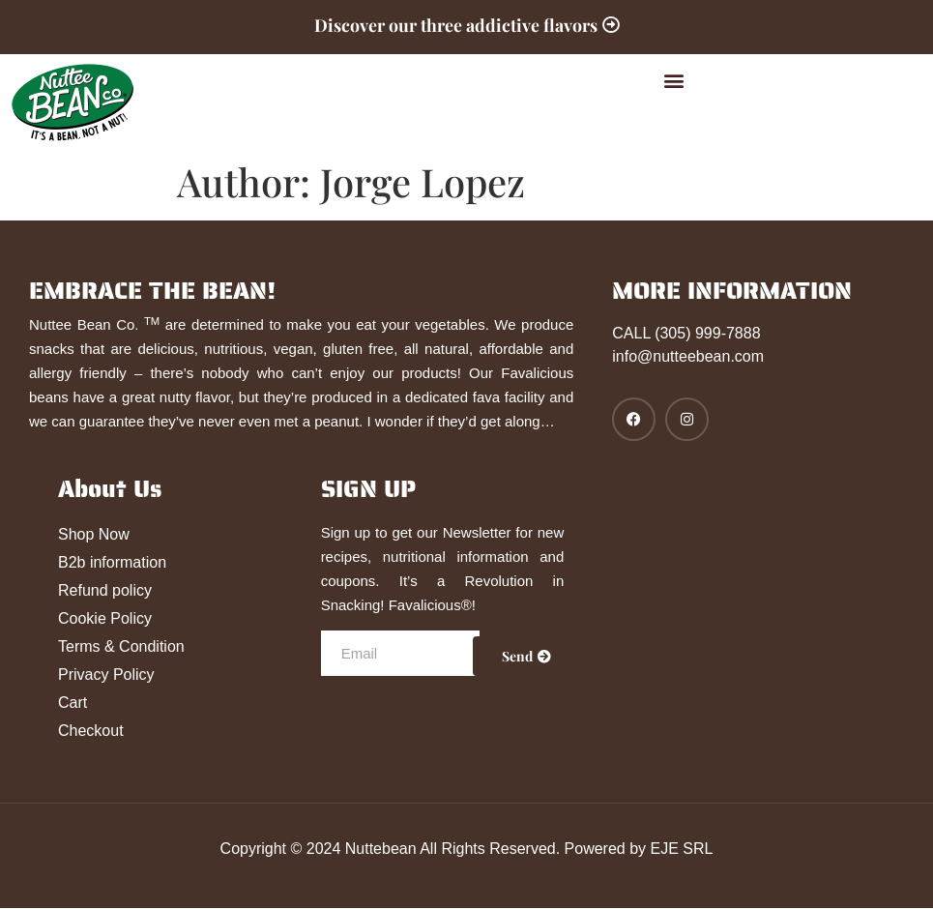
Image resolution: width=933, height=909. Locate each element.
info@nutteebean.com (688, 357)
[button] (674, 81)
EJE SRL (682, 848)
